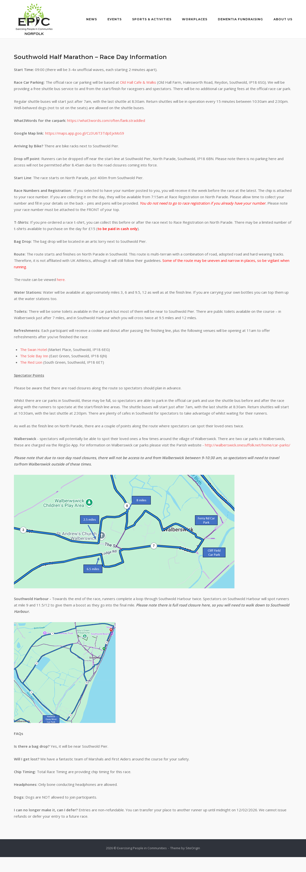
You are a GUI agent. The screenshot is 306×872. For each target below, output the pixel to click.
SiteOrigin (193, 848)
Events (114, 19)
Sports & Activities (151, 19)
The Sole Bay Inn (34, 355)
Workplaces (194, 19)
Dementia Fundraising (240, 19)
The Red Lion (31, 362)
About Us (283, 19)
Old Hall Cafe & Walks (138, 82)
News (91, 19)
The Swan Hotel (33, 349)
